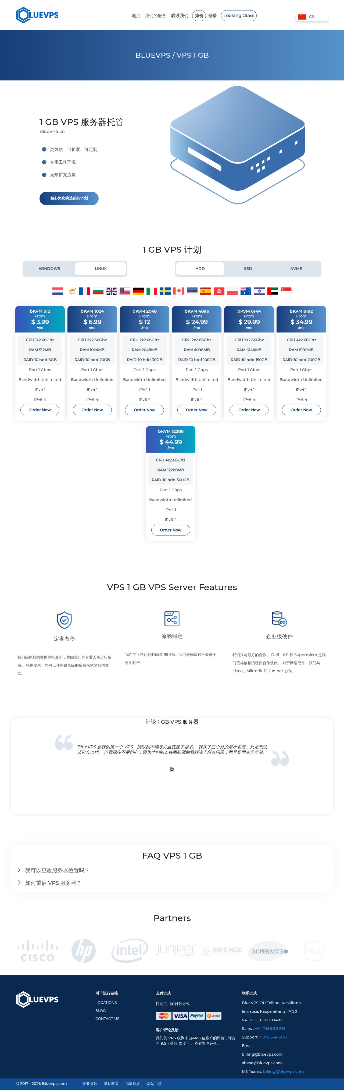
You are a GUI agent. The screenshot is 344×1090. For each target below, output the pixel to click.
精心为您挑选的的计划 (69, 198)
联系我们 (181, 15)
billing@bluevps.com (283, 1072)
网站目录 (154, 1084)
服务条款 (89, 1084)
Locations (106, 1004)
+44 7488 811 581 (270, 1029)
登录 (209, 15)
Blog (100, 1012)
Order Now (40, 410)
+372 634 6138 (274, 1038)
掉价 (197, 15)
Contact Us (107, 1020)
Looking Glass (231, 15)
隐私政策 (111, 1084)
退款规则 (132, 1084)
